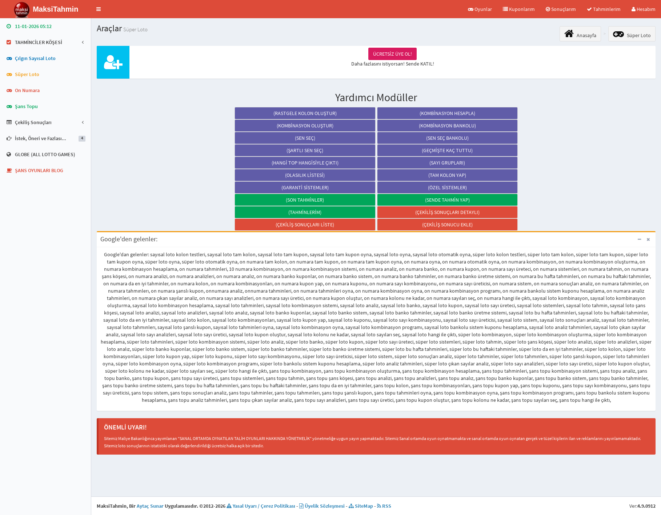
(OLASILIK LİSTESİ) (305, 175)
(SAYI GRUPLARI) (447, 162)
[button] (98, 9)
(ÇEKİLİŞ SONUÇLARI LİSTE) (305, 224)
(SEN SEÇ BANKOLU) (447, 138)
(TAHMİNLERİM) (304, 212)
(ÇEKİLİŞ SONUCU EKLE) (447, 224)
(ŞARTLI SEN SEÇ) (305, 150)
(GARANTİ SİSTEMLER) (305, 187)
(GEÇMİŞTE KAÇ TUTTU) (447, 150)
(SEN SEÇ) (305, 138)
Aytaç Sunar (150, 506)
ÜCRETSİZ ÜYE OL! (392, 54)
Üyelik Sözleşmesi (322, 506)
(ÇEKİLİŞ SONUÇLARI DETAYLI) (447, 212)
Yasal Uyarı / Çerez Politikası (261, 506)
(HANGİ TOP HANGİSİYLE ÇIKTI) (305, 162)
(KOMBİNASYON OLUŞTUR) (305, 125)
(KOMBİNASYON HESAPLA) (447, 113)
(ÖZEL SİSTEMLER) (447, 187)
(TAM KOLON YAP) (447, 175)
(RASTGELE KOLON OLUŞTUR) (305, 113)
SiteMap (361, 506)
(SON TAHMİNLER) (305, 200)
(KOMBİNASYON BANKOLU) (447, 125)
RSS (384, 506)
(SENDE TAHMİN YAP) (447, 200)
